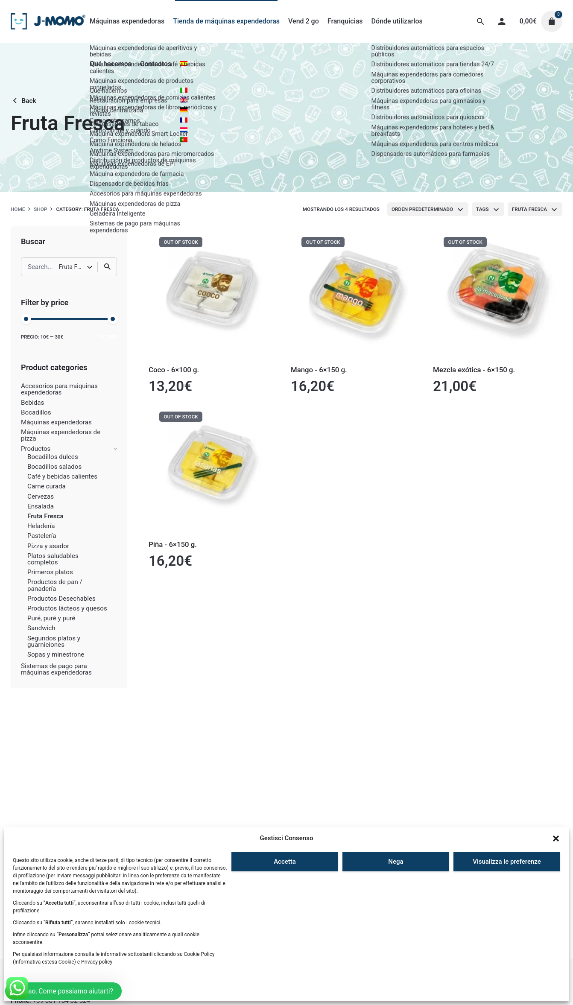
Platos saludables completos (53, 559)
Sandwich (41, 628)
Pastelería (41, 536)
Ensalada (40, 506)
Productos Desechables (61, 598)
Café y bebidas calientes (62, 476)
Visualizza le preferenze (507, 861)
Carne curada (46, 486)
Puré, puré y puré (51, 618)
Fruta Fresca (45, 516)
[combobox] (427, 209)
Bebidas (32, 402)
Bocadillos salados (54, 466)
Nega (395, 861)
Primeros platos (50, 572)
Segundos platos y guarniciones (53, 641)
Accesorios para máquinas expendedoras (59, 389)
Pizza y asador (48, 546)
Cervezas (40, 496)
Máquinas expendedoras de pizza (60, 435)
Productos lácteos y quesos (67, 608)
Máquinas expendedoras (56, 422)
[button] (556, 838)
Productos (35, 449)
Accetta (285, 861)
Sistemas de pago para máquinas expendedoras (56, 669)
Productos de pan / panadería (54, 585)
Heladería (41, 526)
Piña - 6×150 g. (173, 544)
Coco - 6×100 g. (174, 369)
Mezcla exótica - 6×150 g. (474, 369)
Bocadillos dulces (52, 457)
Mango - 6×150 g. (319, 369)
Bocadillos (36, 412)
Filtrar (108, 337)
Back (23, 100)
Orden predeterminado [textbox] (422, 209)
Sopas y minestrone (55, 654)
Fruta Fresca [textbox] (529, 209)
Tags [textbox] (482, 209)
